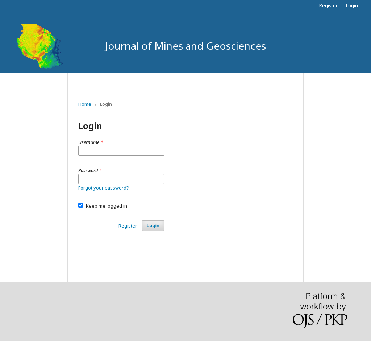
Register (328, 5)
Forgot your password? (103, 187)
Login (352, 5)
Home (84, 104)
